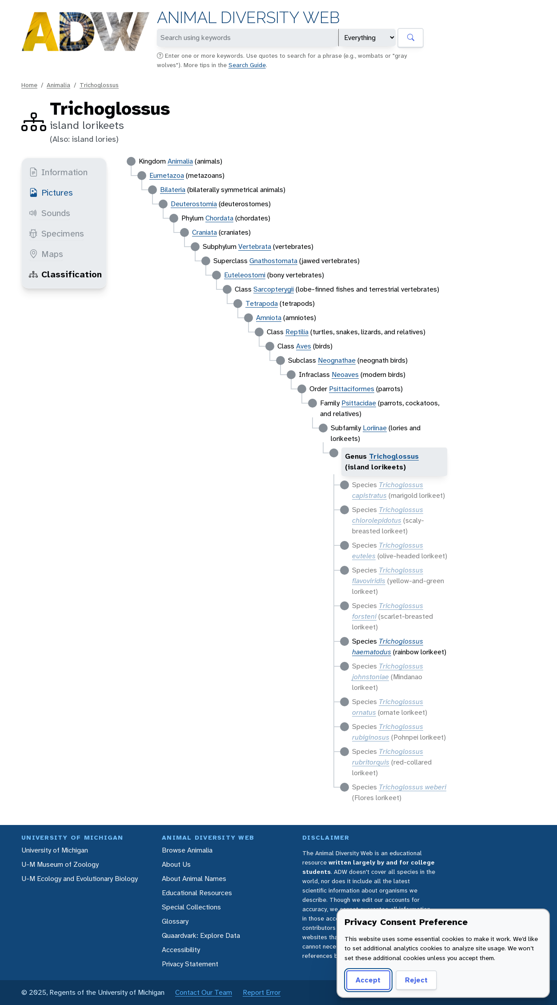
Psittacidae (358, 403)
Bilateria (172, 189)
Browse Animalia (187, 850)
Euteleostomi (244, 275)
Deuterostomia (194, 203)
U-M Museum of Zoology (60, 864)
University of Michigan (54, 850)
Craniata (204, 232)
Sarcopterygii (273, 289)
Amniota (268, 317)
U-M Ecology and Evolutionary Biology (79, 878)
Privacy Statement (190, 964)
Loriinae (375, 427)
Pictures (51, 192)
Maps (46, 253)
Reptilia (297, 331)
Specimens (56, 233)
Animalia (58, 85)
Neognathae (337, 360)
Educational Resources (197, 892)
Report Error (262, 992)
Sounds (49, 213)
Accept (368, 980)
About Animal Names (194, 878)
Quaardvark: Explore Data (201, 935)
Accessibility (181, 949)
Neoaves (345, 374)
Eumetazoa (166, 175)
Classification (65, 274)
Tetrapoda (261, 303)
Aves (303, 346)
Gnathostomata (273, 260)
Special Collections (191, 907)
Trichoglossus (99, 85)
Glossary (175, 921)
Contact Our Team (203, 992)
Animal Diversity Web (248, 17)
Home (29, 85)
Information (58, 172)
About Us (176, 864)
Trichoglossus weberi (412, 787)
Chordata (219, 218)
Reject (416, 980)
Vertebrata (254, 246)
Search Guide (247, 65)
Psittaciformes (351, 388)
